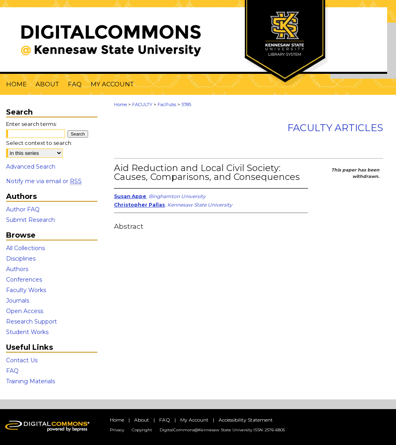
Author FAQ (23, 209)
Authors (17, 269)
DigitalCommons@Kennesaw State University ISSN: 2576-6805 (222, 429)
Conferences (24, 279)
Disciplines (21, 258)
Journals (17, 300)
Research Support (31, 321)
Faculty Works (26, 290)
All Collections (25, 248)
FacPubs (167, 104)
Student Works (27, 332)
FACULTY (142, 104)
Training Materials (30, 381)
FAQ (12, 370)
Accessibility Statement (246, 420)
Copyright (142, 429)
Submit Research (30, 220)
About (141, 420)
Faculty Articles (335, 128)
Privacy (117, 429)
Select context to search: (39, 143)
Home (120, 104)
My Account (194, 420)
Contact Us (22, 360)
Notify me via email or (44, 181)
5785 (186, 104)
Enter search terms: (31, 124)
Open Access (24, 311)
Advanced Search (30, 166)
